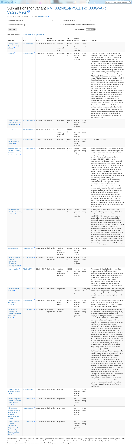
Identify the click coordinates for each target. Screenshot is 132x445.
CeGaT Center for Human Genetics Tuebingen (13, 141)
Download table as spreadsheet (34, 35)
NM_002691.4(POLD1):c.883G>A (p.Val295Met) (57, 10)
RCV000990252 (28, 44)
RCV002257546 (28, 248)
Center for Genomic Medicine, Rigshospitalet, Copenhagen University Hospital (14, 262)
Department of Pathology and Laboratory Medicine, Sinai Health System (14, 314)
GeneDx (10, 53)
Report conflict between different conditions (79, 25)
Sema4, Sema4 (13, 248)
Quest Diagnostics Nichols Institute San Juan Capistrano (14, 122)
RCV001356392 (28, 309)
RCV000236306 (28, 53)
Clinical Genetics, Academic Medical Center (14, 391)
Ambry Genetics (13, 269)
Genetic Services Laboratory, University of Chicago (15, 212)
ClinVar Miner (9, 2)
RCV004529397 (28, 300)
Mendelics (11, 130)
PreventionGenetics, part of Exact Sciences (14, 302)
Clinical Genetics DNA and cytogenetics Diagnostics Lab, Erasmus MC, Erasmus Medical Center (13, 428)
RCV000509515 (28, 120)
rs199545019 (42, 16)
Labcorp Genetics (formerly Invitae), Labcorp (13, 46)
